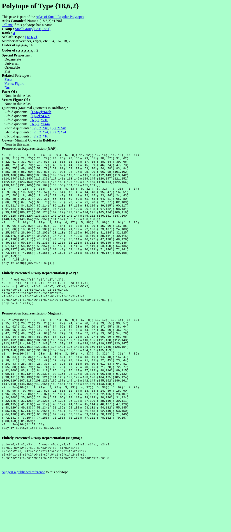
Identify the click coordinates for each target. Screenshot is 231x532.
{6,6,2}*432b (40, 116)
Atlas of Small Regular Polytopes (60, 17)
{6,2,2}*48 (58, 128)
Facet (8, 79)
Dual (8, 88)
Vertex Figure (14, 83)
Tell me (7, 25)
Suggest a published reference (23, 528)
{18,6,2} (31, 37)
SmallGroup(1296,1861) (32, 29)
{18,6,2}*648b (40, 112)
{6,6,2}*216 (39, 120)
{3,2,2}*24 (58, 132)
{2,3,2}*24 (40, 132)
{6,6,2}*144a (40, 124)
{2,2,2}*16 (40, 136)
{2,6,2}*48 (40, 128)
